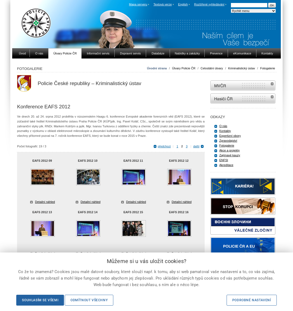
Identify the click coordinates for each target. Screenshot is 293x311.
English (183, 4)
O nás (223, 126)
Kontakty (225, 130)
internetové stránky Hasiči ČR (242, 98)
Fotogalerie (267, 68)
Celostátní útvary (212, 68)
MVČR (242, 85)
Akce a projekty (229, 150)
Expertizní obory (230, 135)
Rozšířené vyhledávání (209, 4)
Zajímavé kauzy (229, 155)
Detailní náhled (45, 201)
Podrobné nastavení (251, 300)
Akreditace (226, 165)
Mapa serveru (138, 4)
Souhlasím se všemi (40, 300)
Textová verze (162, 4)
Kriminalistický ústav (241, 68)
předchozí (164, 146)
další (196, 146)
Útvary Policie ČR (183, 68)
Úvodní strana (157, 68)
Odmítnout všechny (89, 300)
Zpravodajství (228, 140)
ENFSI (223, 160)
